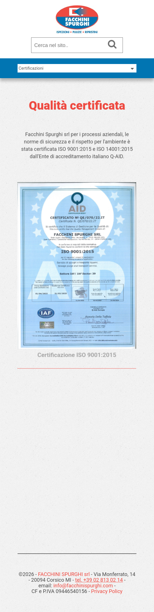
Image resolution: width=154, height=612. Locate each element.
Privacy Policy (107, 591)
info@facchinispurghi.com (83, 585)
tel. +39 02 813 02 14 (99, 580)
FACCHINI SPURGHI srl (64, 574)
